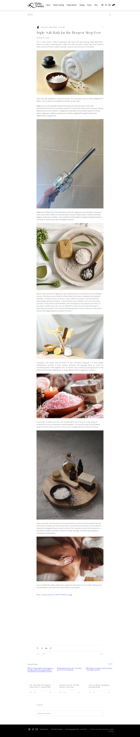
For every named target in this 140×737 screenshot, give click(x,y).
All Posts (30, 15)
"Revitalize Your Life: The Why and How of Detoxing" (69, 686)
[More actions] (102, 27)
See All (110, 664)
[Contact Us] (83, 729)
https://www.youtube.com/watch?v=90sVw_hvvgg (54, 594)
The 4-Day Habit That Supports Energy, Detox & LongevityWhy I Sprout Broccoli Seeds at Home (40, 686)
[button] (113, 5)
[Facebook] (106, 5)
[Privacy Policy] (44, 729)
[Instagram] (102, 5)
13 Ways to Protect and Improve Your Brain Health (99, 686)
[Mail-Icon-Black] (109, 5)
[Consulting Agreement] (72, 729)
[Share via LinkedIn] (46, 648)
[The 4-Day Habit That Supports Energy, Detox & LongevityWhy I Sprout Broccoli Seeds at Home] (41, 674)
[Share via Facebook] (37, 648)
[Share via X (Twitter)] (42, 648)
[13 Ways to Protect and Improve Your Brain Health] (99, 674)
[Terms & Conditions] (57, 729)
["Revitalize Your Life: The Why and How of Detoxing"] (70, 674)
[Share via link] (51, 648)
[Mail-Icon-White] (36, 729)
